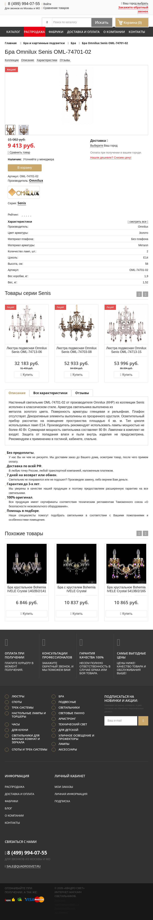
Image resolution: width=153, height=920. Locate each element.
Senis (22, 203)
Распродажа (34, 32)
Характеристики (47, 60)
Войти (46, 4)
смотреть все (138, 221)
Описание (27, 60)
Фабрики (56, 32)
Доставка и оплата (83, 32)
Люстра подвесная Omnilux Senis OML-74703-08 (76, 350)
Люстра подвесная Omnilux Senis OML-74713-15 (126, 350)
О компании (114, 32)
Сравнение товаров (55, 8)
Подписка (62, 801)
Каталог (13, 32)
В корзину (24, 167)
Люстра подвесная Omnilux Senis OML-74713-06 (27, 350)
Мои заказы (64, 786)
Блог (8, 808)
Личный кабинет (70, 776)
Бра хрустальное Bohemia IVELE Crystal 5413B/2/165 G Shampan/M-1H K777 (126, 589)
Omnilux (36, 180)
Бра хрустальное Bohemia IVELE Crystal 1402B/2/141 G (26, 589)
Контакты (137, 32)
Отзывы (65, 60)
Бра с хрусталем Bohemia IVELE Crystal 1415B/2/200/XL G (77, 589)
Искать (101, 22)
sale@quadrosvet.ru (24, 866)
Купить (27, 374)
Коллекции (12, 60)
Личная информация (71, 793)
